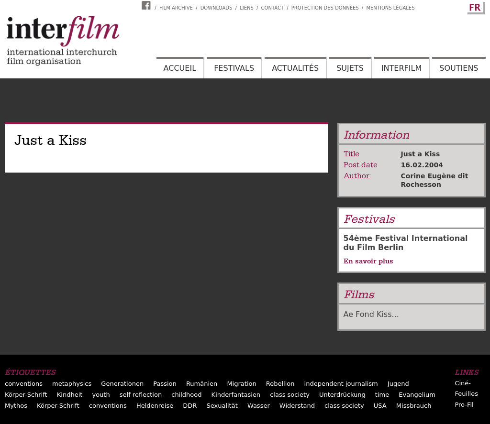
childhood (186, 394)
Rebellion (280, 383)
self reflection (141, 394)
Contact (272, 8)
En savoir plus (368, 261)
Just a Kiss (420, 154)
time (382, 394)
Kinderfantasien (236, 394)
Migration (241, 383)
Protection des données (325, 8)
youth (101, 394)
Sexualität (221, 405)
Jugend (398, 383)
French (474, 6)
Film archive (176, 8)
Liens (247, 8)
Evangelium (417, 394)
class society (290, 394)
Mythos (16, 405)
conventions (24, 383)
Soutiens (458, 68)
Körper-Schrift (26, 394)
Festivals (234, 68)
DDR (190, 405)
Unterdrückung (342, 394)
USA (380, 405)
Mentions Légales (390, 8)
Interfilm (401, 68)
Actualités (295, 68)
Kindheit (70, 394)
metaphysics (71, 383)
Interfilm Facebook (147, 5)
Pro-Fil (464, 404)
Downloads (216, 8)
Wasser (258, 405)
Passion (165, 383)
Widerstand (297, 405)
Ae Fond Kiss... (371, 314)
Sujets (350, 68)
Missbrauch (414, 405)
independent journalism (341, 383)
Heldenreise (154, 405)
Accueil (180, 68)
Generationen (122, 383)
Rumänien (201, 383)
